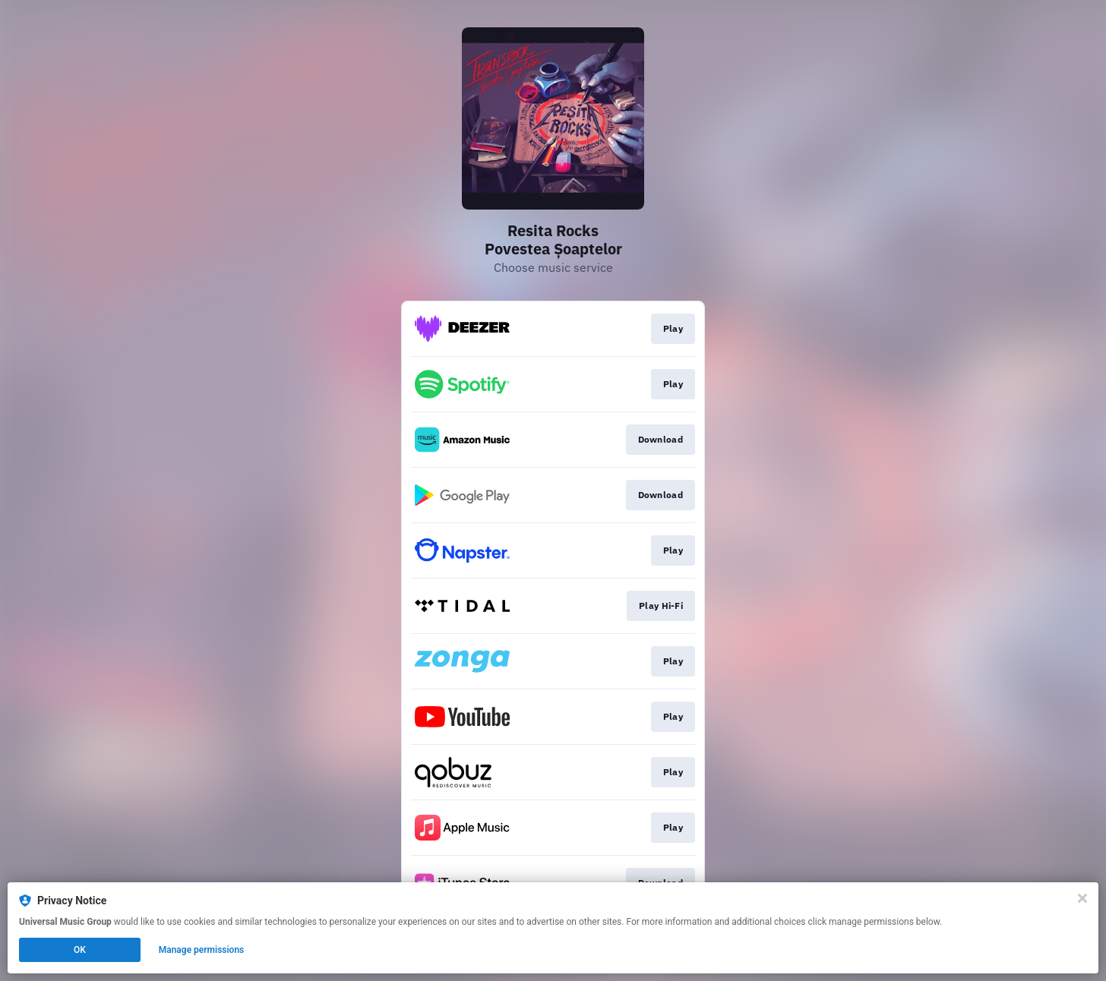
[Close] (1082, 898)
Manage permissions (202, 950)
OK (80, 950)
